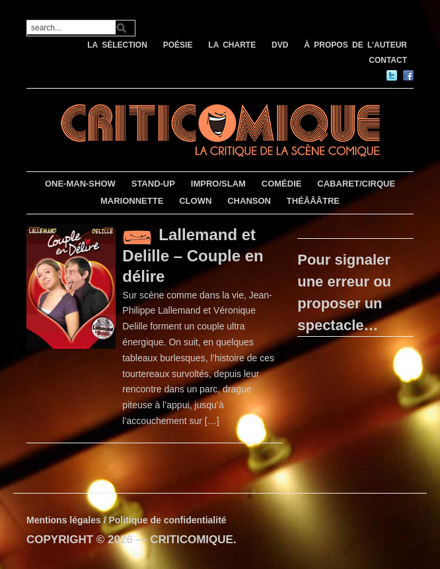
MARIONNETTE (131, 201)
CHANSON (249, 201)
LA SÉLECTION (117, 45)
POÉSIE (178, 45)
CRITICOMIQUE (191, 539)
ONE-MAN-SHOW (80, 184)
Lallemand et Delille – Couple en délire (192, 255)
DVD (280, 45)
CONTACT (388, 60)
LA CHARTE (232, 45)
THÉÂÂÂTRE (313, 201)
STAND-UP (153, 184)
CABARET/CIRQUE (356, 184)
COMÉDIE (282, 184)
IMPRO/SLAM (218, 184)
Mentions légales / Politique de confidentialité (126, 520)
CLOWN (195, 201)
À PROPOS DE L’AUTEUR (355, 45)
